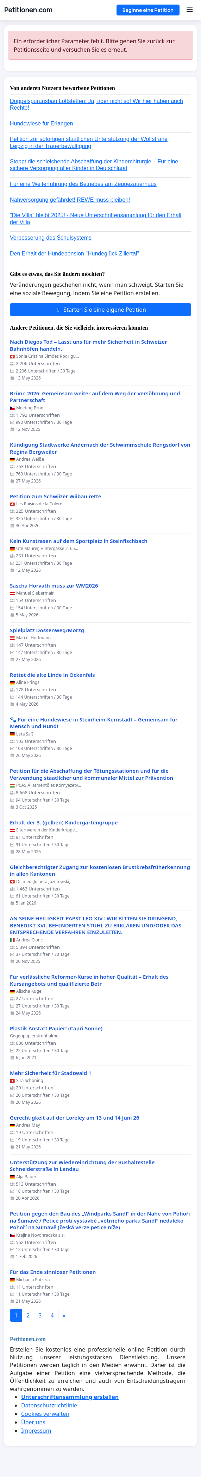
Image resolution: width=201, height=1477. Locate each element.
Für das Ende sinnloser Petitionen (53, 1272)
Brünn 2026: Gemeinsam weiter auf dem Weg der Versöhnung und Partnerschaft (95, 397)
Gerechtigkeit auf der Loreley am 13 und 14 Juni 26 (74, 1117)
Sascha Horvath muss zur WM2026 (54, 585)
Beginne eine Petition (148, 10)
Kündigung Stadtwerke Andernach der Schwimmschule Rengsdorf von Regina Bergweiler (100, 448)
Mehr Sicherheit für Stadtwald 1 (51, 1073)
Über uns (33, 1422)
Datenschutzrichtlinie (49, 1405)
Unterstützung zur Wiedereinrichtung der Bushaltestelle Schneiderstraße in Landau (82, 1166)
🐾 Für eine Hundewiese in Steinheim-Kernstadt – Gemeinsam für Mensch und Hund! (94, 723)
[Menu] (189, 10)
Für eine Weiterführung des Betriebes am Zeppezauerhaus (83, 184)
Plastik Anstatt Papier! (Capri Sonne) (56, 1028)
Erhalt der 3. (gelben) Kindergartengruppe (64, 822)
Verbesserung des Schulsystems (51, 238)
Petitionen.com (28, 9)
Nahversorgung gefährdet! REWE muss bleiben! (70, 200)
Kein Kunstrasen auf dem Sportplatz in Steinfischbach (78, 541)
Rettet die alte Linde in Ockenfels (52, 675)
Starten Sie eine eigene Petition (100, 309)
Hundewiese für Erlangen (41, 124)
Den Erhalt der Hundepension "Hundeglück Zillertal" (74, 254)
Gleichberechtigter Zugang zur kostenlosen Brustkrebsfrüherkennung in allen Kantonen (100, 870)
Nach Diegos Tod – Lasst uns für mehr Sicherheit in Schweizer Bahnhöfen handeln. (88, 345)
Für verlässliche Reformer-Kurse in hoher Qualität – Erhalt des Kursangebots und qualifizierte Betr (89, 980)
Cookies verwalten (45, 1414)
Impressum (36, 1430)
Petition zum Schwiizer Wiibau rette (55, 496)
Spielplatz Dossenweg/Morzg (47, 630)
